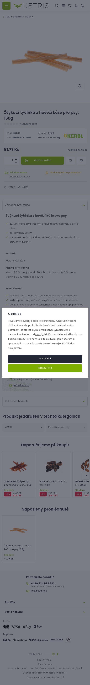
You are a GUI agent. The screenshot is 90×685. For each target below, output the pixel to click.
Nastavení (45, 359)
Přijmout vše (45, 368)
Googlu (39, 334)
